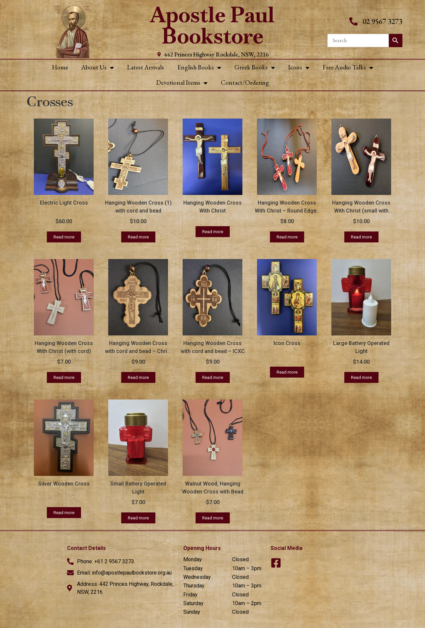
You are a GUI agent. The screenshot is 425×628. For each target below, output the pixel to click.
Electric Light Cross (64, 203)
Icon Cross (287, 343)
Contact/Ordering (245, 82)
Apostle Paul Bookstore (212, 25)
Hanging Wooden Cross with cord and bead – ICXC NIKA (213, 351)
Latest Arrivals (145, 67)
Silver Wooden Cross (64, 484)
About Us (97, 67)
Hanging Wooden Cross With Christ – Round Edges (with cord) (287, 211)
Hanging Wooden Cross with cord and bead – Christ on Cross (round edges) (138, 351)
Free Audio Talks (348, 67)
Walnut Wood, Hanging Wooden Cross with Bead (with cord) (212, 492)
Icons (298, 67)
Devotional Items (182, 82)
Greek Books (254, 67)
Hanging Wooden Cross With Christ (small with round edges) (361, 211)
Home (60, 67)
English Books (199, 67)
